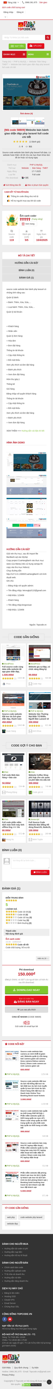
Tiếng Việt (10, 2)
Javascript (34, 819)
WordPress (9, 664)
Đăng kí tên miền (11, 1293)
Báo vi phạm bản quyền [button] (36, 185)
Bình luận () (26, 270)
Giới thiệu (6, 1367)
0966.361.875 (29, 2)
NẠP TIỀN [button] (17, 46)
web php (11, 1217)
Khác (6, 772)
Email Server (10, 1303)
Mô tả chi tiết (26, 255)
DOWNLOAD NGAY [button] (26, 989)
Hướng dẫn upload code (15, 1271)
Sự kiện (35, 1367)
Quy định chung (21, 1367)
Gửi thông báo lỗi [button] (12, 185)
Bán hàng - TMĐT (40, 168)
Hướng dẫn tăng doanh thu (16, 1281)
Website (25, 168)
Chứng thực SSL (11, 1306)
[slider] (20, 141)
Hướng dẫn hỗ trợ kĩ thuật (15, 1255)
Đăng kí (20, 12)
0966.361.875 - (16, 1371)
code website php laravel (31, 1217)
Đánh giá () (26, 277)
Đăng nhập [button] (8, 12)
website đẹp (12, 1224)
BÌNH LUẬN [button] (40, 872)
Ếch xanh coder (13, 939)
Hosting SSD (10, 1296)
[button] (26, 1000)
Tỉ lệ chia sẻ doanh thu (14, 1274)
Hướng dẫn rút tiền (12, 1277)
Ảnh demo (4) (26, 113)
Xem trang (29, 224)
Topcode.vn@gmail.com (39, 1371)
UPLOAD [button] (36, 46)
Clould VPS (9, 1300)
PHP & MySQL (36, 165)
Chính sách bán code (13, 1267)
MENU (31, 54)
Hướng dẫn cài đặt (26, 263)
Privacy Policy (8, 1375)
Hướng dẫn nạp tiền (13, 1252)
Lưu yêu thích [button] (26, 1009)
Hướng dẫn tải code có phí (16, 1248)
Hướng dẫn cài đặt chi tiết (32, 431)
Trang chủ (6, 61)
